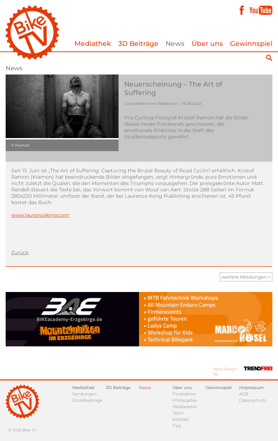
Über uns (207, 44)
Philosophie (185, 400)
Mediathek (92, 44)
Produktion (184, 394)
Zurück (20, 252)
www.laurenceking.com (40, 215)
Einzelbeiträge (87, 400)
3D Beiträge (138, 44)
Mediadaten (185, 406)
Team (178, 413)
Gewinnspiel (251, 44)
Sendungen (84, 394)
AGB (243, 394)
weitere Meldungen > (246, 277)
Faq (177, 425)
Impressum (251, 387)
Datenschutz (252, 400)
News (175, 44)
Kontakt (181, 419)
